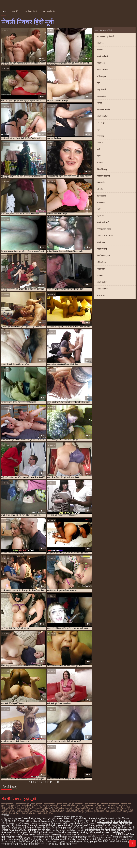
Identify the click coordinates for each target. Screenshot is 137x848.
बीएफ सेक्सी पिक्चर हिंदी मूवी (110, 804)
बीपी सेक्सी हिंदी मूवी (14, 805)
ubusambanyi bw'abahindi (101, 818)
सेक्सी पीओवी (102, 249)
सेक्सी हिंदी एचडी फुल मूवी (83, 837)
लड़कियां (100, 143)
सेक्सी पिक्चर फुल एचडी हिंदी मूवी (65, 808)
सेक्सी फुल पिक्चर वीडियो (113, 812)
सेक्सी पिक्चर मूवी (101, 808)
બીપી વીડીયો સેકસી (58, 823)
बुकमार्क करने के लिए (49, 11)
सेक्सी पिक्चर (122, 827)
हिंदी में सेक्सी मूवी (63, 837)
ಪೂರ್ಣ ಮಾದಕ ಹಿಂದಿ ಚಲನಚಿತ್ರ (73, 841)
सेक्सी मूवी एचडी (103, 825)
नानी (98, 149)
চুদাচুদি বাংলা (77, 821)
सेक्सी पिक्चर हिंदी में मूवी (24, 812)
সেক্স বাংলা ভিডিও (41, 827)
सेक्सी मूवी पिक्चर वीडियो (45, 813)
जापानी (99, 103)
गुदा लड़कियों (101, 96)
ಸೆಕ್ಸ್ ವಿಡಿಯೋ (118, 825)
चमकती (100, 163)
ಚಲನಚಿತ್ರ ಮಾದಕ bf (10, 834)
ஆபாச (27, 837)
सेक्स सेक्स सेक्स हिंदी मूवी (116, 807)
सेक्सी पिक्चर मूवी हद (7, 810)
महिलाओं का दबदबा (104, 229)
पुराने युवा (100, 136)
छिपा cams (101, 196)
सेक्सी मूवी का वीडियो (87, 839)
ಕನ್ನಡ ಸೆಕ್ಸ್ (36, 818)
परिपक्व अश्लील (28, 834)
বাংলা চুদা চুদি (49, 818)
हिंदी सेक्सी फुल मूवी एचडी (39, 830)
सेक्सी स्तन (101, 242)
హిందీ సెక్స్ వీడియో (17, 830)
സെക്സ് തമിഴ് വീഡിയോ (82, 823)
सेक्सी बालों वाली (103, 222)
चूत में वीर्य (100, 216)
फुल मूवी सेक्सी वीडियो (67, 825)
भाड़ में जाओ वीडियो (31, 11)
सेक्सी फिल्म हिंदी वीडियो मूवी (95, 812)
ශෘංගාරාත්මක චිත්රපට (74, 834)
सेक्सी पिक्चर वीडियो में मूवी (75, 810)
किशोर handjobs (103, 256)
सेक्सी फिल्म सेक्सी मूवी (41, 812)
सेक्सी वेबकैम (102, 282)
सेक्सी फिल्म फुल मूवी (122, 823)
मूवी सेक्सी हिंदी (112, 805)
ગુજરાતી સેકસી (22, 818)
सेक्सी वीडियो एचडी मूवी (120, 841)
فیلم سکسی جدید (57, 832)
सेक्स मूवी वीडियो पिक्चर (99, 807)
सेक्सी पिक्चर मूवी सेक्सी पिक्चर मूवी (119, 808)
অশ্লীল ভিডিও (122, 818)
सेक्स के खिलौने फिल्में (105, 236)
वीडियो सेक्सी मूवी (45, 807)
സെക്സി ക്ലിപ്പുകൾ (114, 832)
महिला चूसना (101, 76)
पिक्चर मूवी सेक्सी (36, 804)
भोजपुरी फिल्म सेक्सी (68, 844)
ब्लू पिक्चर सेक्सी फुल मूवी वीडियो (70, 805)
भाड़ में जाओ (101, 89)
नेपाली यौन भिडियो (14, 837)
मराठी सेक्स (81, 818)
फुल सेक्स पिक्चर (62, 804)
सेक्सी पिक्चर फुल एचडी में (24, 808)
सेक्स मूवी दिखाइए (84, 807)
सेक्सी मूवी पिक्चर (14, 813)
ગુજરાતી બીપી (109, 821)
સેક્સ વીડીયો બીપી (66, 818)
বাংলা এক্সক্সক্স (18, 821)
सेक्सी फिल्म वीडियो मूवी (11, 844)
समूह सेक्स (101, 269)
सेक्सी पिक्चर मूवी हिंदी (23, 810)
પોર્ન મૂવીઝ (109, 827)
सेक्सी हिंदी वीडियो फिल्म (122, 830)
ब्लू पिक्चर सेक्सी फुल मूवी (50, 805)
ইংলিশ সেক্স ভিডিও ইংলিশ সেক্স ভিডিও (115, 839)
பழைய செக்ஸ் (39, 823)
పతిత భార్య (56, 834)
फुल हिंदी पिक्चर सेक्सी (75, 804)
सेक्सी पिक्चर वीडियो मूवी (57, 810)
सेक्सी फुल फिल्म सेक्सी (90, 832)
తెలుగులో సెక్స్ (7, 825)
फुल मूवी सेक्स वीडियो (99, 841)
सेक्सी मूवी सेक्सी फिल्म (77, 827)
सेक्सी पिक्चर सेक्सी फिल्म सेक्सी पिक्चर (97, 810)
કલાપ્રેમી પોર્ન (95, 827)
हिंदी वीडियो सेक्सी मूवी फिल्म (97, 830)
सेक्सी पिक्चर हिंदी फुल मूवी (119, 810)
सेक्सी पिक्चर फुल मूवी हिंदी (85, 808)
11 (51, 782)
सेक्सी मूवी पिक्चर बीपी (28, 813)
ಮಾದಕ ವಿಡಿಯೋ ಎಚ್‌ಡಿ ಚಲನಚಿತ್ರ (59, 839)
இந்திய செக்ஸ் (103, 837)
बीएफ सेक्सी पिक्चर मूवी (92, 804)
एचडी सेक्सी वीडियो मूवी (34, 844)
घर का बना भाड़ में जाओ (105, 36)
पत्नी (98, 156)
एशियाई (100, 50)
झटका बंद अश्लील (103, 109)
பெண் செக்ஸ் (58, 830)
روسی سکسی (23, 823)
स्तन (98, 83)
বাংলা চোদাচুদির (9, 841)
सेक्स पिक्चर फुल (57, 807)
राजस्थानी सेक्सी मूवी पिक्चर (29, 807)
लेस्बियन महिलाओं (103, 176)
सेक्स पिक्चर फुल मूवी (70, 807)
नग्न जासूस (101, 123)
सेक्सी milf (101, 63)
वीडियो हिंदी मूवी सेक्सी (38, 832)
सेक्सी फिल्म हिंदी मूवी (56, 812)
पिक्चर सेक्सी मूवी (49, 804)
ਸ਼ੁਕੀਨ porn (51, 844)
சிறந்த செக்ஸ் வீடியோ (37, 821)
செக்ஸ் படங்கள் (75, 830)
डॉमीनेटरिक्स (101, 262)
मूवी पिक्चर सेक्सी (87, 805)
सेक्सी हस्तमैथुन (102, 116)
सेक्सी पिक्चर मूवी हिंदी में (39, 810)
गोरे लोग (100, 189)
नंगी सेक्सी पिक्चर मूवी (22, 804)
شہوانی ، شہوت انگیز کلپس (100, 834)
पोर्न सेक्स (27, 827)
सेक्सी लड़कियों (102, 56)
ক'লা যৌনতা (46, 841)
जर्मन (99, 209)
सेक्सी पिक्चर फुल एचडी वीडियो (43, 808)
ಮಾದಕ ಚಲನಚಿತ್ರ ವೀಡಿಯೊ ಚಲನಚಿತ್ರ (24, 839)
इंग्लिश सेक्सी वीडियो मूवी (26, 825)
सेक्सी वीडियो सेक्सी (47, 825)
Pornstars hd (102, 295)
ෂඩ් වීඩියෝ (43, 834)
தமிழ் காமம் (7, 818)
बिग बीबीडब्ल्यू (102, 169)
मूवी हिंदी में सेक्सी (13, 807)
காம (55, 841)
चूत (98, 129)
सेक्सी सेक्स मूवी (59, 827)
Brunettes (101, 202)
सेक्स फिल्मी (6, 832)
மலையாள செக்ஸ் (60, 821)
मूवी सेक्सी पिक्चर (100, 805)
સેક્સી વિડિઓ (20, 832)
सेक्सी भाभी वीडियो (86, 825)
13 (58, 782)
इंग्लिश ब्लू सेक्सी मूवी (7, 804)
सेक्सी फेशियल (102, 289)
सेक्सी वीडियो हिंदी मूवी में (43, 837)
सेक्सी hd (100, 43)
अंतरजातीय (101, 182)
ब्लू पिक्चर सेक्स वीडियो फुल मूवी (31, 805)
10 (48, 782)
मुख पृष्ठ (3, 11)
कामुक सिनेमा (73, 832)
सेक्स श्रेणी (15, 11)
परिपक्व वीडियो (102, 70)
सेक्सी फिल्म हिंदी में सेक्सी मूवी (75, 812)
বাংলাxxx (5, 821)
